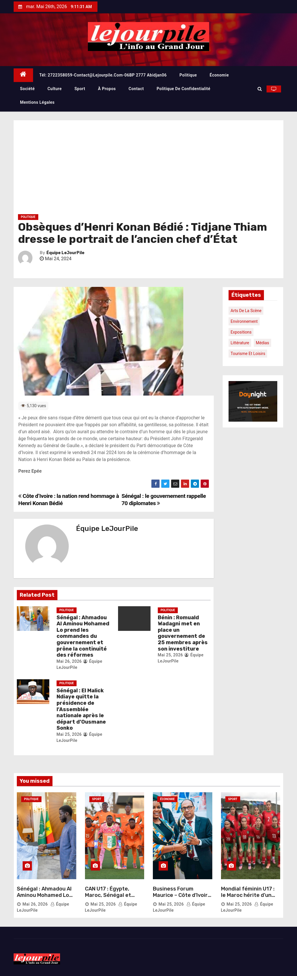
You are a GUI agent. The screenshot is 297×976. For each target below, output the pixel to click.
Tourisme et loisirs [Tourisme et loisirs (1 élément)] (248, 353)
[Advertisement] (148, 169)
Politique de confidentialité (183, 88)
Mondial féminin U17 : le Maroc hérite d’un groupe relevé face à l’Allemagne (248, 898)
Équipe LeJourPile (65, 252)
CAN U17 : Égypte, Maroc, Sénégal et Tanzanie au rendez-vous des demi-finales (113, 898)
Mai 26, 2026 (69, 661)
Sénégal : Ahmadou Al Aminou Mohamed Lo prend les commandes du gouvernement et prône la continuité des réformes (83, 636)
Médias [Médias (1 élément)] (262, 342)
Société (27, 88)
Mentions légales (37, 102)
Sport (80, 88)
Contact (136, 88)
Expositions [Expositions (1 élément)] (241, 332)
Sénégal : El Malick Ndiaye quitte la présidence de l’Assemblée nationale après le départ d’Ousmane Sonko (81, 709)
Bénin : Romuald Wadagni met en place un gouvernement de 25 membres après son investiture (183, 633)
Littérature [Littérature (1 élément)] (240, 342)
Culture (55, 88)
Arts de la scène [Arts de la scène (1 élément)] (246, 310)
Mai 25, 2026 (170, 655)
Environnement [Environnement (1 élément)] (244, 321)
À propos (107, 88)
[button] (260, 89)
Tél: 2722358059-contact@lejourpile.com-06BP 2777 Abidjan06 (103, 75)
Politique (188, 75)
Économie (219, 75)
